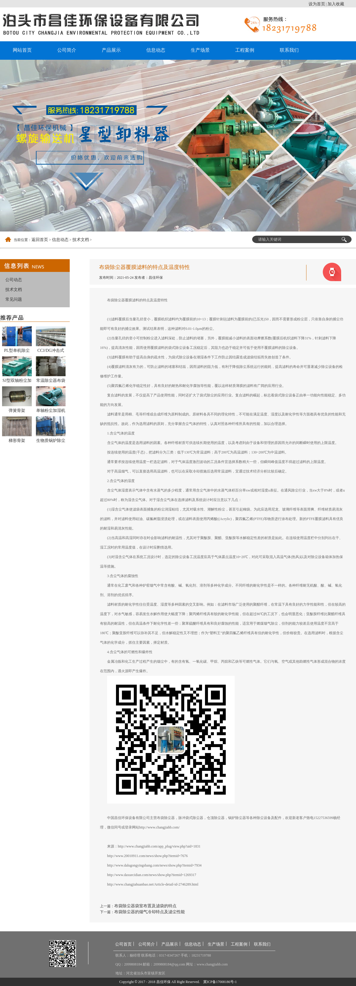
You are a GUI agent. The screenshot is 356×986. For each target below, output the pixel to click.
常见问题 (13, 299)
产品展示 (111, 50)
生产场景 (200, 50)
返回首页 (39, 239)
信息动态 (155, 50)
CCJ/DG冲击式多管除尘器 (50, 351)
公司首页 (123, 944)
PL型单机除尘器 (17, 351)
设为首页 (317, 4)
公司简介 (66, 50)
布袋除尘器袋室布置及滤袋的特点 (145, 906)
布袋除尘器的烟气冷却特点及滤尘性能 (149, 912)
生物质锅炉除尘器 (50, 441)
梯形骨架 (17, 440)
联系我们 (289, 50)
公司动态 (13, 280)
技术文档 (80, 239)
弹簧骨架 (17, 410)
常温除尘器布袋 (50, 380)
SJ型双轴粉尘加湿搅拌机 (16, 381)
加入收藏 (336, 4)
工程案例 (244, 50)
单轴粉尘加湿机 (50, 410)
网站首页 (22, 50)
